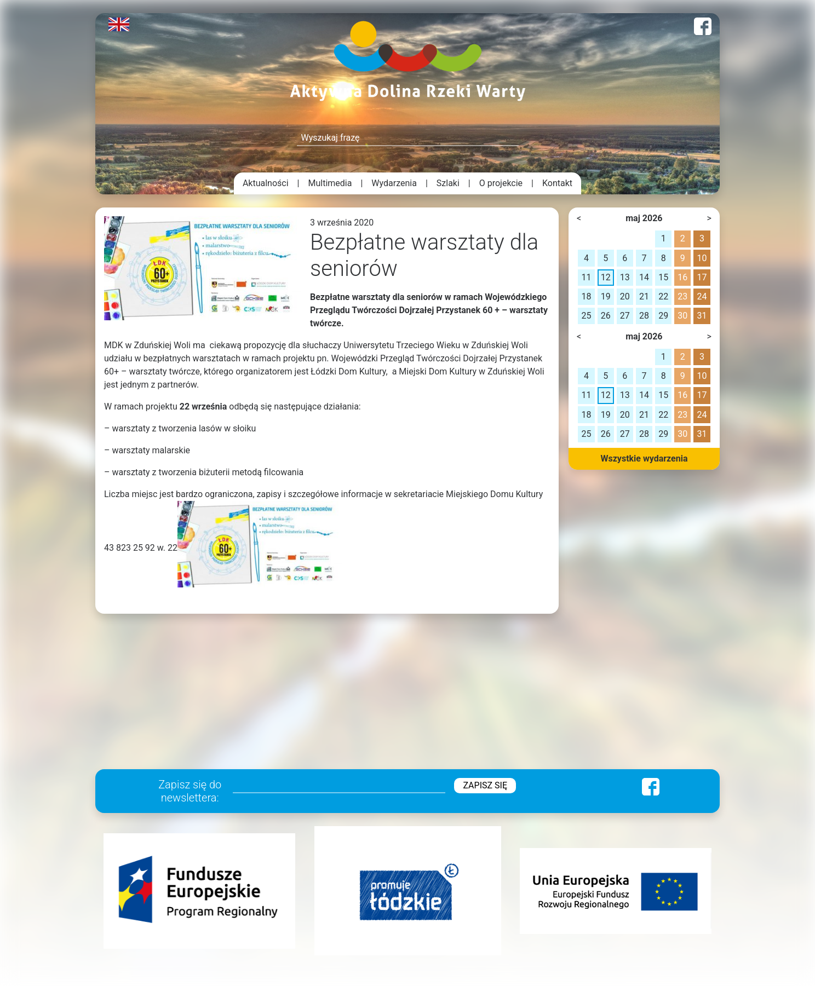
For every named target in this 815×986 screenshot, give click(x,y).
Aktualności (266, 183)
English (119, 24)
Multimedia (330, 183)
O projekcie (501, 183)
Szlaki (448, 183)
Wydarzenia (394, 183)
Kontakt (557, 183)
